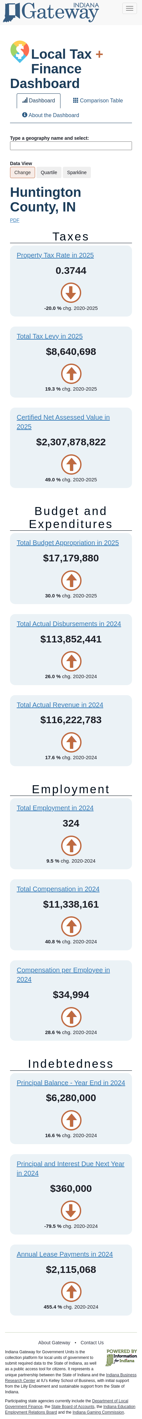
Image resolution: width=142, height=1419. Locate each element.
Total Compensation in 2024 (58, 889)
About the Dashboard (50, 115)
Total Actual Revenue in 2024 (60, 704)
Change (22, 172)
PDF (14, 220)
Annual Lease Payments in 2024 (65, 1254)
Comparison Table (98, 100)
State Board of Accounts (73, 1406)
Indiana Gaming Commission (98, 1412)
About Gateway (54, 1342)
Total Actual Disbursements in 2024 (69, 623)
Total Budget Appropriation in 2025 (68, 542)
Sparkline (77, 172)
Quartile (49, 172)
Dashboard (38, 100)
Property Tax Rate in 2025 (55, 255)
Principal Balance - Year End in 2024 (71, 1082)
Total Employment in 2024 (55, 808)
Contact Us (92, 1342)
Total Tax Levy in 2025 (50, 336)
